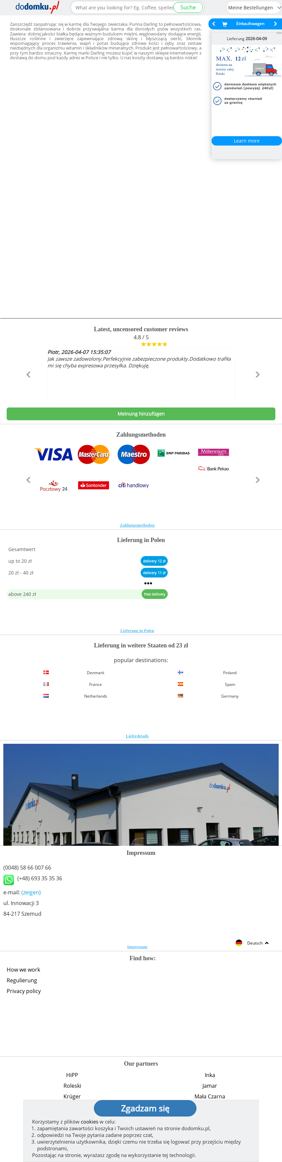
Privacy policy (24, 991)
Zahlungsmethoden (137, 525)
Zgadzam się (145, 1108)
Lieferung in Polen (137, 630)
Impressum (137, 947)
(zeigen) (31, 892)
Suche (188, 7)
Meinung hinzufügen (141, 414)
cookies (89, 1121)
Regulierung (22, 980)
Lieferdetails (137, 736)
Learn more (247, 141)
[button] (27, 388)
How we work (23, 969)
